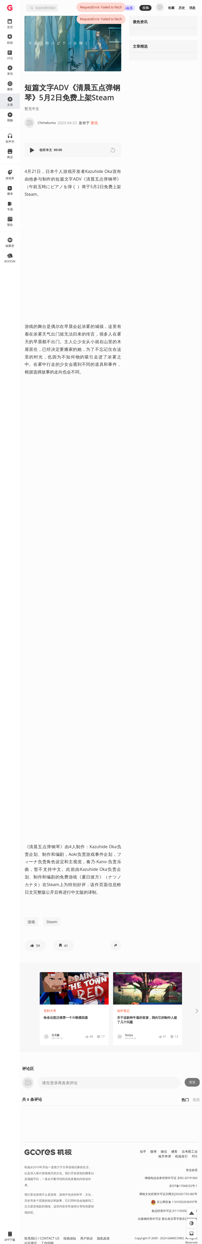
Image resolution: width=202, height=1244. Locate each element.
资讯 (94, 122)
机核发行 (181, 1156)
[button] (32, 150)
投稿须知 (69, 1238)
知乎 (143, 1151)
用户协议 (86, 1238)
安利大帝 (50, 1010)
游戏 (31, 921)
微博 (153, 1151)
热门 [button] (185, 1099)
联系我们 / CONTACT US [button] (41, 1238)
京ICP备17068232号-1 (183, 1186)
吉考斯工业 (190, 1151)
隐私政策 (103, 1238)
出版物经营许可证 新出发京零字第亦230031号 (168, 1219)
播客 (174, 1151)
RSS (195, 1156)
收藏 (171, 8)
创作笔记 (123, 1010)
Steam (52, 921)
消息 (192, 8)
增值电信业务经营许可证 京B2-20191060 (171, 1178)
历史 (182, 8)
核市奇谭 (164, 1156)
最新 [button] (196, 1099)
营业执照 (192, 1170)
